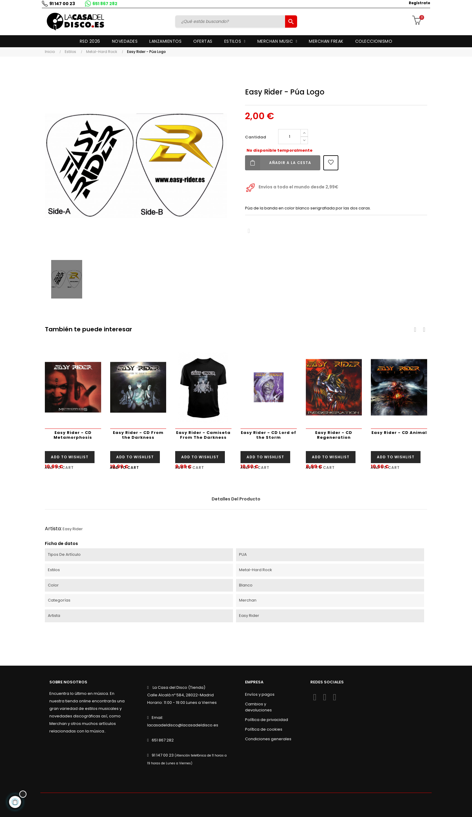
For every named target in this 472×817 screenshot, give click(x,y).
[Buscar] (231, 21)
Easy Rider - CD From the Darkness (138, 435)
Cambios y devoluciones (258, 707)
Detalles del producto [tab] (236, 499)
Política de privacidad (266, 720)
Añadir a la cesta (278, 162)
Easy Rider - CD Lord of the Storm (268, 435)
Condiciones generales (268, 739)
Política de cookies (263, 729)
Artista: (53, 528)
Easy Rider (73, 529)
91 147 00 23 (60, 4)
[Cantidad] (289, 136)
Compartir (249, 231)
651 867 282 (103, 4)
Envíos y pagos (260, 694)
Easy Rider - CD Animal (399, 432)
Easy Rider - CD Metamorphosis (73, 435)
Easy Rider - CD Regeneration (333, 435)
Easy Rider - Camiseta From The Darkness (203, 435)
